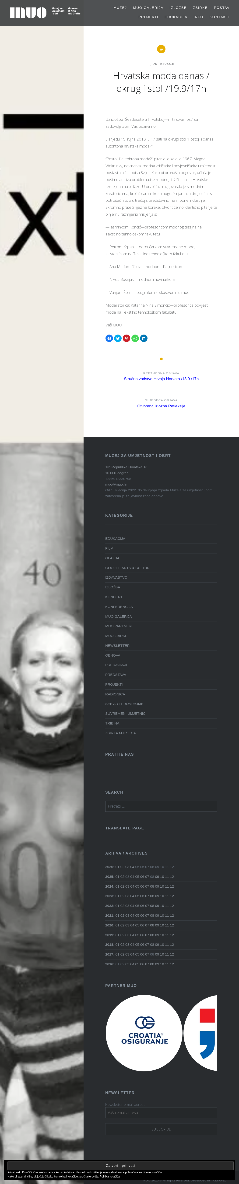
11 (167, 877)
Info (199, 17)
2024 (109, 886)
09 (157, 877)
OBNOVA (112, 655)
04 (132, 867)
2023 (109, 896)
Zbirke (200, 8)
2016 (109, 964)
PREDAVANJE (164, 64)
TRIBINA (112, 723)
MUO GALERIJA (148, 8)
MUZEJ (120, 8)
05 (137, 877)
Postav (222, 8)
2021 (109, 915)
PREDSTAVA (115, 675)
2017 (109, 954)
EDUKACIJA (176, 17)
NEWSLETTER (117, 645)
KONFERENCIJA (119, 607)
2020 (109, 925)
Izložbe (178, 8)
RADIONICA (115, 694)
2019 (109, 935)
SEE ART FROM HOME (124, 704)
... (149, 64)
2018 (109, 944)
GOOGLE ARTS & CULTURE (128, 568)
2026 (109, 867)
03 (127, 867)
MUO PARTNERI (118, 626)
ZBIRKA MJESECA (120, 733)
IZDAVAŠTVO (116, 577)
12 (172, 877)
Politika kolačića (110, 1176)
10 (162, 877)
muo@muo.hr (116, 484)
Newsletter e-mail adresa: (125, 1104)
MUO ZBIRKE (116, 636)
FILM (109, 548)
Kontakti (220, 17)
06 (142, 877)
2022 (109, 906)
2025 (109, 877)
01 (117, 867)
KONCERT (114, 597)
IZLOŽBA (112, 587)
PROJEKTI (148, 17)
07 (147, 877)
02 (122, 867)
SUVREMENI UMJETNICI (126, 713)
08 (152, 886)
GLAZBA (112, 558)
